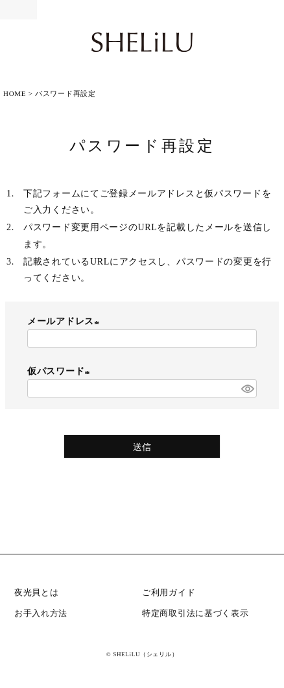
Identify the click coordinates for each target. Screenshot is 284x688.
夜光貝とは (36, 592)
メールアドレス (65, 321)
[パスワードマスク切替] (247, 388)
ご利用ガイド (168, 592)
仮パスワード (60, 371)
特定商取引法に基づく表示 (195, 613)
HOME (14, 93)
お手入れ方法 (40, 613)
